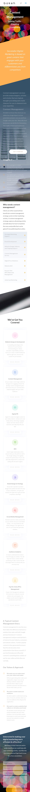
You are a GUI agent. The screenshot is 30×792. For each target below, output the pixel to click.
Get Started (18, 151)
